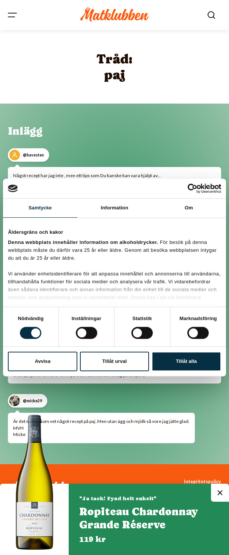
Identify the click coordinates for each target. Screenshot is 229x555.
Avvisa (43, 361)
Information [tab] (114, 208)
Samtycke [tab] (40, 208)
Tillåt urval (114, 361)
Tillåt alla (186, 361)
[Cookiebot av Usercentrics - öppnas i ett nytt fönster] (188, 188)
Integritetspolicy (202, 481)
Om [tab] (189, 208)
